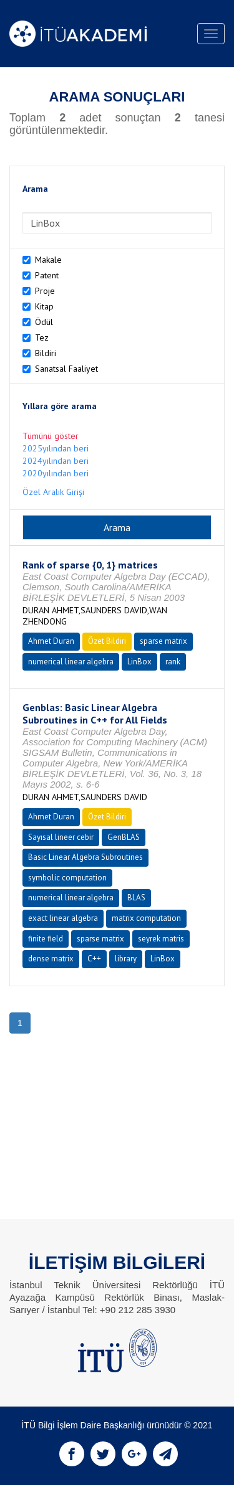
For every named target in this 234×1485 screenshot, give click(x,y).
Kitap (44, 306)
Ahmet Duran (51, 641)
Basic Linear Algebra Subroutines (85, 857)
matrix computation (146, 918)
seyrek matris (161, 938)
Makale (48, 259)
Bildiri (45, 353)
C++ (94, 958)
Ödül (44, 322)
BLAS (136, 897)
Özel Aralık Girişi (53, 491)
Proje (45, 290)
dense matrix (51, 958)
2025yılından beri (55, 448)
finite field (45, 938)
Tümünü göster (50, 435)
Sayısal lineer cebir (61, 837)
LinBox (139, 661)
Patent (47, 275)
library (126, 958)
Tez (42, 337)
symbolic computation (67, 877)
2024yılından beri (55, 460)
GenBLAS (123, 837)
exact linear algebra (63, 918)
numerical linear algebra (71, 661)
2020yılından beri (55, 473)
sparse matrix (163, 641)
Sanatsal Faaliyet (66, 368)
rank (172, 661)
